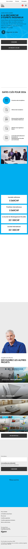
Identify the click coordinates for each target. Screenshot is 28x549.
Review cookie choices (5, 522)
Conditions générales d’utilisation (8, 520)
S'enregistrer (24, 1)
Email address (4, 456)
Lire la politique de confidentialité (8, 463)
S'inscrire (17, 1)
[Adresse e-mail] (14, 459)
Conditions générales (5, 518)
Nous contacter (9, 1)
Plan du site (3, 516)
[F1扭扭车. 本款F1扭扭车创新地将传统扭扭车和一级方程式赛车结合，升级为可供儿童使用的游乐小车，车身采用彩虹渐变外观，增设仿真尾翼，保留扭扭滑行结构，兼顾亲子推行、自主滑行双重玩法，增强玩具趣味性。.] (14, 424)
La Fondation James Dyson (6, 513)
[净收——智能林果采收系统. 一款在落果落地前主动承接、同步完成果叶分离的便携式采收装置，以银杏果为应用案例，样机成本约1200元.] (14, 391)
